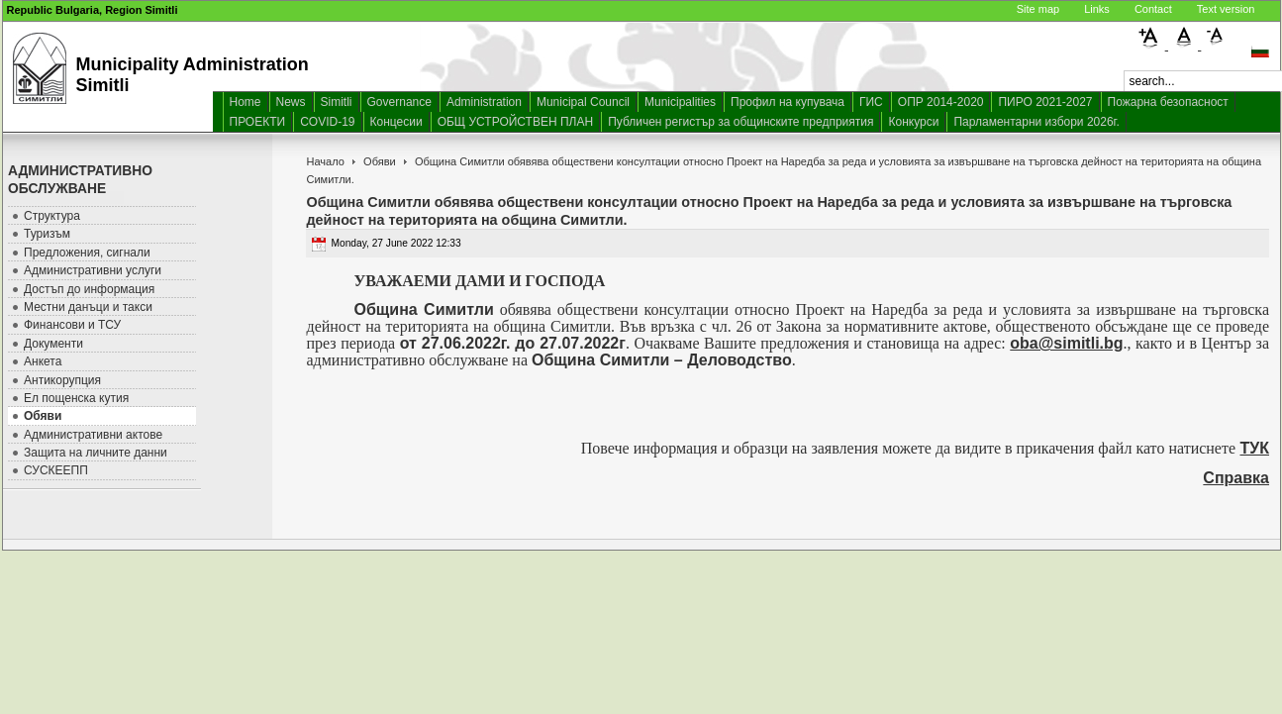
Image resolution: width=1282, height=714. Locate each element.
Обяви (379, 161)
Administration (484, 102)
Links (1097, 9)
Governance (399, 102)
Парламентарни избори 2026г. (1036, 122)
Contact (1153, 9)
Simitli (336, 102)
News (291, 102)
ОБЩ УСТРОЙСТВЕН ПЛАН (516, 122)
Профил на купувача (787, 102)
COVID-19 (327, 122)
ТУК (1255, 448)
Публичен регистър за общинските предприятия (740, 122)
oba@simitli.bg (1066, 343)
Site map (1038, 9)
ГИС (871, 102)
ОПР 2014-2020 (941, 102)
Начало (325, 161)
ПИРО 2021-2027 (1045, 102)
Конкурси (913, 122)
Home (245, 102)
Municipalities (680, 102)
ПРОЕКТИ (258, 122)
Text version (1226, 9)
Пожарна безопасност (1168, 102)
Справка (1236, 477)
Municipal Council (583, 102)
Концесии (396, 122)
